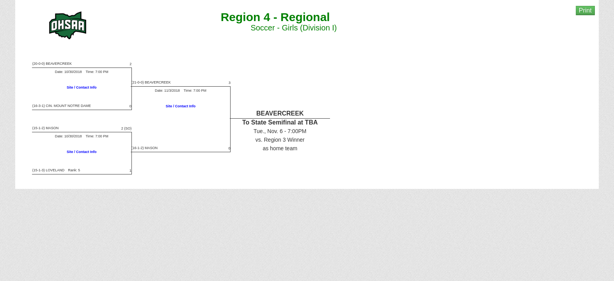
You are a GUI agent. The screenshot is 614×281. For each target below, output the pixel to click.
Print (585, 10)
